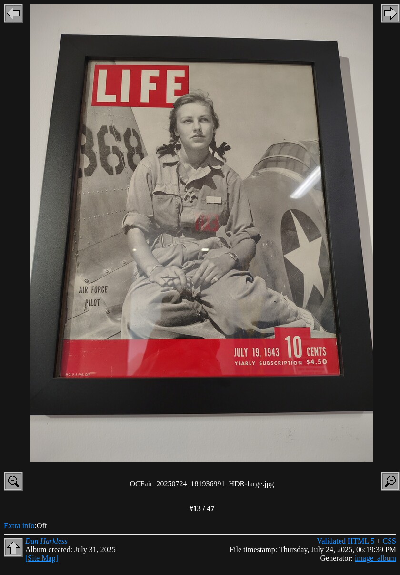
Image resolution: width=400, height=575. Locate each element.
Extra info (19, 526)
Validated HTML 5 (345, 541)
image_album (375, 558)
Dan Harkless (46, 541)
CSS (389, 541)
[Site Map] (41, 558)
